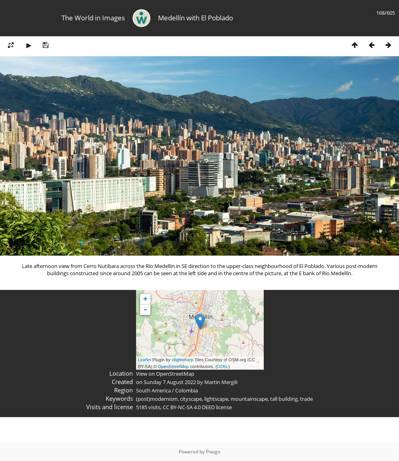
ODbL (223, 366)
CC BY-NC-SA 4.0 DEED (189, 407)
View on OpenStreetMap (165, 373)
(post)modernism (157, 398)
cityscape (191, 398)
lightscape (216, 398)
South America (153, 390)
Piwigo (213, 451)
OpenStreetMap (173, 366)
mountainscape (249, 398)
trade (306, 398)
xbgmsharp (182, 359)
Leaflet (144, 359)
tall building (284, 398)
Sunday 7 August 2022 (170, 382)
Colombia (186, 390)
